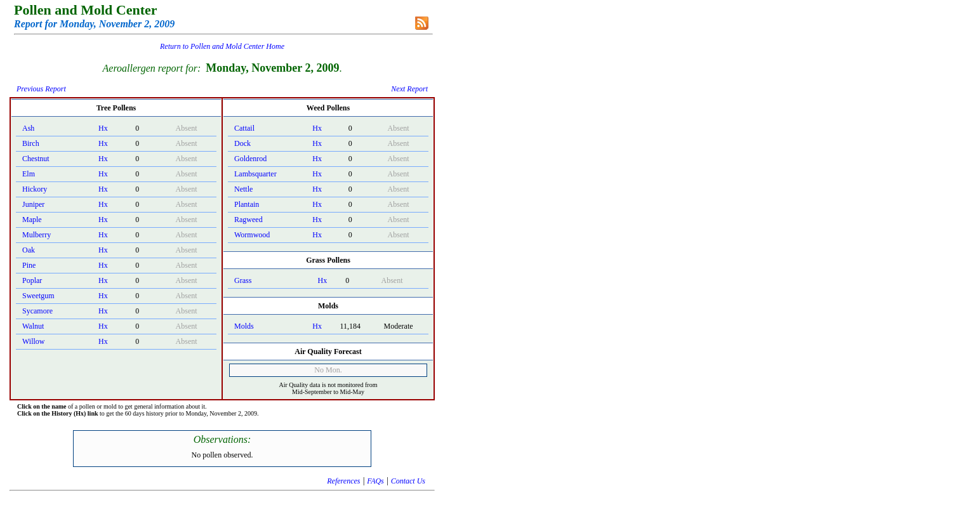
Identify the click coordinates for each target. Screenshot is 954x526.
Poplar (32, 280)
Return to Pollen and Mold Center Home (222, 46)
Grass (242, 280)
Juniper (33, 204)
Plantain (246, 204)
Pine (29, 265)
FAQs (375, 481)
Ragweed (248, 219)
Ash (28, 128)
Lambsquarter (255, 173)
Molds (244, 326)
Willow (33, 341)
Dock (242, 143)
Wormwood (252, 234)
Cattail (244, 128)
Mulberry (36, 234)
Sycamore (37, 310)
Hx (103, 128)
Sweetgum (38, 295)
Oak (28, 250)
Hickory (34, 189)
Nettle (243, 189)
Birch (30, 143)
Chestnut (36, 158)
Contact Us (408, 481)
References (343, 481)
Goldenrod (250, 158)
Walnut (33, 326)
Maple (32, 219)
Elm (28, 173)
